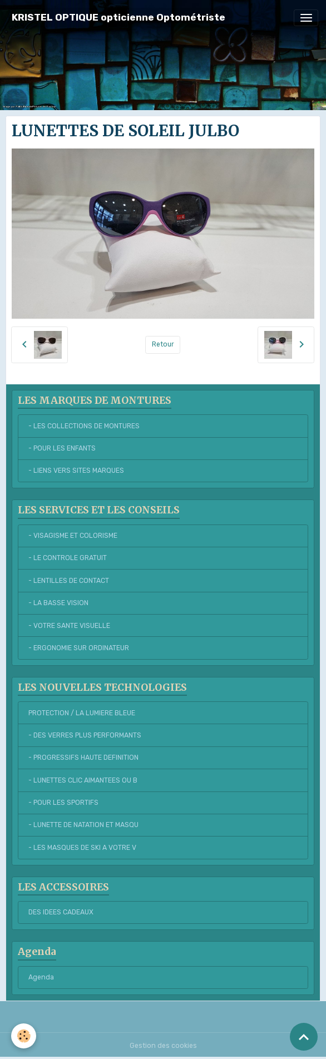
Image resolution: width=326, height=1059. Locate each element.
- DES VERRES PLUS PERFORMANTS (84, 735)
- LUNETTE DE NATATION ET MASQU (83, 825)
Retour (163, 344)
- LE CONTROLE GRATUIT (67, 558)
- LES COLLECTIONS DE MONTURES (84, 426)
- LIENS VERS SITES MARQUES (76, 470)
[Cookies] (23, 1035)
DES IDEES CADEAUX (60, 912)
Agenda (41, 977)
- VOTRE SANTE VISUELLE (69, 626)
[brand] (118, 17)
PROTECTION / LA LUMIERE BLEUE (81, 713)
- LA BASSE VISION (58, 603)
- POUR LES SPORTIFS (63, 802)
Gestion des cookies (163, 1046)
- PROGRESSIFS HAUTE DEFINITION (83, 757)
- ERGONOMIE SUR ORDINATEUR (78, 648)
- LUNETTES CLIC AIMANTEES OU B (82, 780)
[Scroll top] (304, 1037)
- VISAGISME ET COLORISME (72, 536)
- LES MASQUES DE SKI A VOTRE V (82, 848)
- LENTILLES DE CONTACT (68, 581)
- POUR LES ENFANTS (62, 448)
